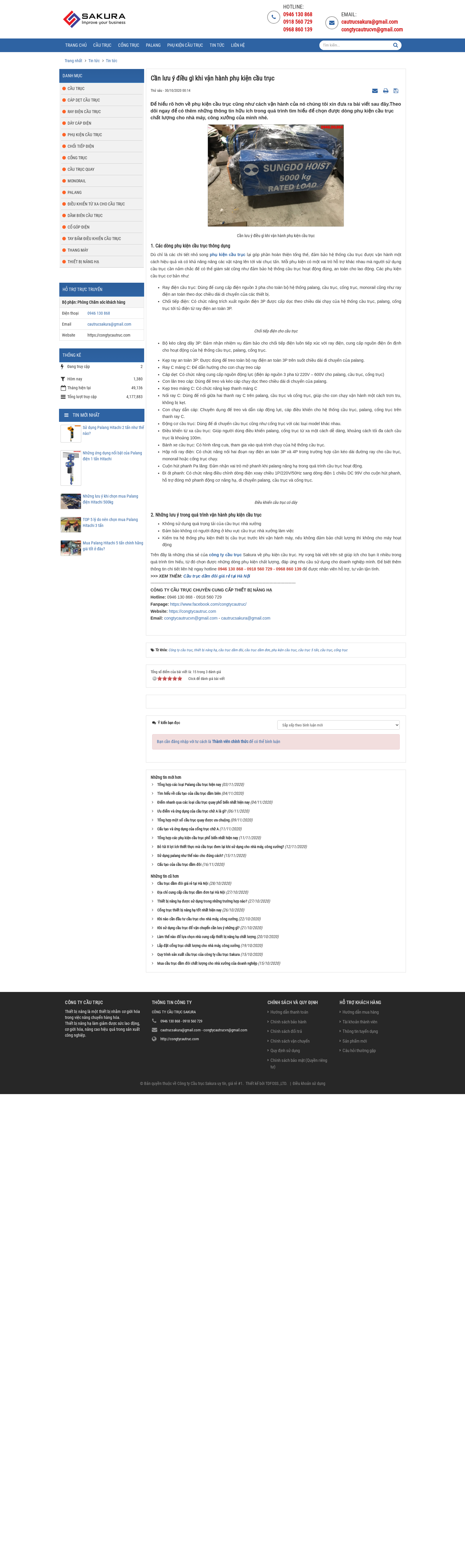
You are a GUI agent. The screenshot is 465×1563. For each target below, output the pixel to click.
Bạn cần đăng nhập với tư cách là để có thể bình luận (218, 1210)
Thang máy (78, 250)
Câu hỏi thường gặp (359, 1519)
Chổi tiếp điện (81, 146)
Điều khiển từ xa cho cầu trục (96, 204)
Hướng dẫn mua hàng (361, 1481)
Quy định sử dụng (285, 1519)
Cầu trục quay (81, 169)
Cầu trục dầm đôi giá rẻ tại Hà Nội (216, 1045)
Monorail (77, 181)
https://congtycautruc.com (192, 1080)
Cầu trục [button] (102, 45)
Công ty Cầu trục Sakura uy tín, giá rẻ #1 (210, 1552)
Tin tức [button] (217, 45)
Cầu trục (76, 88)
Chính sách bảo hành (288, 1490)
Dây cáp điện (79, 123)
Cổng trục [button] (128, 45)
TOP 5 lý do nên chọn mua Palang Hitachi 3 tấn (110, 522)
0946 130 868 (98, 313)
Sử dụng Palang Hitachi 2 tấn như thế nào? (113, 430)
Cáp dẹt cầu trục (84, 100)
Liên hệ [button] (238, 45)
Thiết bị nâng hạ (83, 261)
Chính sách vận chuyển (290, 1510)
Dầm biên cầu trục (85, 215)
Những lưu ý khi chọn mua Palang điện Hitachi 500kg (110, 499)
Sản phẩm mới (355, 1510)
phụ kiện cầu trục (227, 254)
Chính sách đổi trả (286, 1500)
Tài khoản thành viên (360, 1490)
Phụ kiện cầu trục (85, 134)
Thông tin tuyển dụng (360, 1500)
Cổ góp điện (79, 227)
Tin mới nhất (86, 415)
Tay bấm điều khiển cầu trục (94, 238)
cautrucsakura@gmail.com (245, 1087)
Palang (75, 192)
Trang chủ (76, 45)
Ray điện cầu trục (84, 111)
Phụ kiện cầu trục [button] (185, 45)
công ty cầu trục (225, 1024)
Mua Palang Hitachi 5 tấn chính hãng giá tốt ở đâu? (113, 546)
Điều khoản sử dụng (309, 1552)
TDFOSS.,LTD (275, 1552)
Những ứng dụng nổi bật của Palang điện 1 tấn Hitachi (112, 456)
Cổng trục (77, 157)
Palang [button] (153, 45)
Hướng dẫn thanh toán (289, 1481)
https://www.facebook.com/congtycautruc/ (208, 1073)
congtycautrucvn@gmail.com (190, 1087)
